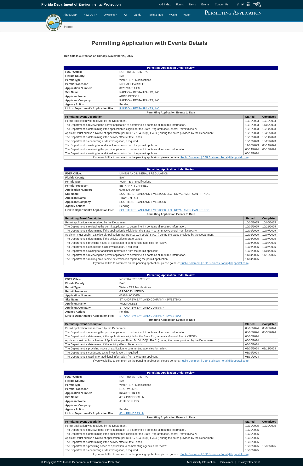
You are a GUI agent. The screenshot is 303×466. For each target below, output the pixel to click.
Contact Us (221, 4)
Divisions (110, 14)
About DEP (70, 14)
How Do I (90, 14)
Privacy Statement (249, 462)
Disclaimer (226, 462)
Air (125, 14)
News (192, 4)
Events (205, 4)
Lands (137, 14)
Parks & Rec (155, 14)
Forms (180, 4)
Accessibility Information (200, 462)
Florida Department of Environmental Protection (81, 4)
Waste (173, 14)
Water (187, 14)
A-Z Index (165, 4)
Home (68, 27)
